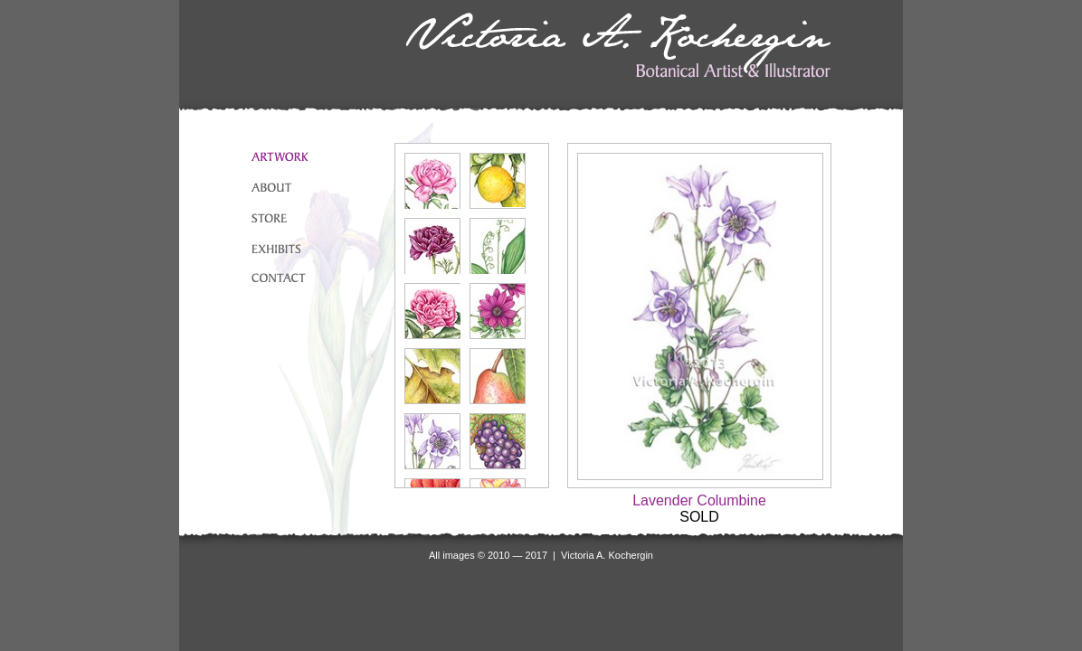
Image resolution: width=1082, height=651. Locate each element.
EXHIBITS (276, 248)
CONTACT (279, 277)
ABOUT (272, 187)
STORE (269, 217)
